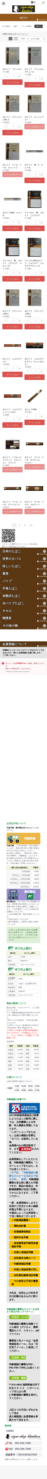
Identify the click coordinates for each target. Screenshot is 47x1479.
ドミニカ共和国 (26, 26)
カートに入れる (12, 82)
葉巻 (15, 26)
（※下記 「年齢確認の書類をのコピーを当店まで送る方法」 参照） (23, 1176)
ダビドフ (38, 26)
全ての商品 (6, 26)
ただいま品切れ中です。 (36, 127)
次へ (31, 525)
